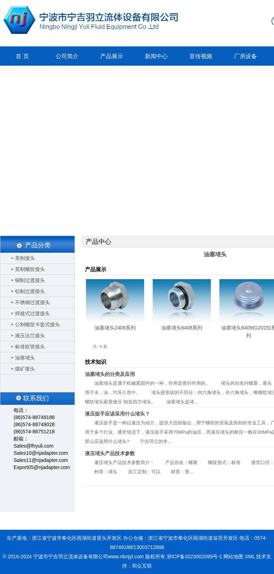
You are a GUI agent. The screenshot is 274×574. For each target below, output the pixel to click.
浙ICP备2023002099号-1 (194, 556)
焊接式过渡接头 (32, 313)
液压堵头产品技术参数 (110, 453)
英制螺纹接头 (30, 269)
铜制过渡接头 (30, 280)
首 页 (22, 56)
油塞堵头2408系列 (115, 328)
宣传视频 (200, 56)
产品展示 (111, 56)
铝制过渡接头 (30, 291)
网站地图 (233, 556)
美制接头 (25, 258)
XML (250, 556)
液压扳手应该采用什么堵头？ (117, 414)
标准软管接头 (30, 346)
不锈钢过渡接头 (32, 302)
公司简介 (67, 56)
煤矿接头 (25, 369)
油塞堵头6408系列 (181, 328)
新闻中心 (156, 56)
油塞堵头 (25, 358)
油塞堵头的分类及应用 (110, 374)
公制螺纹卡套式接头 (37, 324)
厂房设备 (245, 56)
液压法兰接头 (30, 335)
